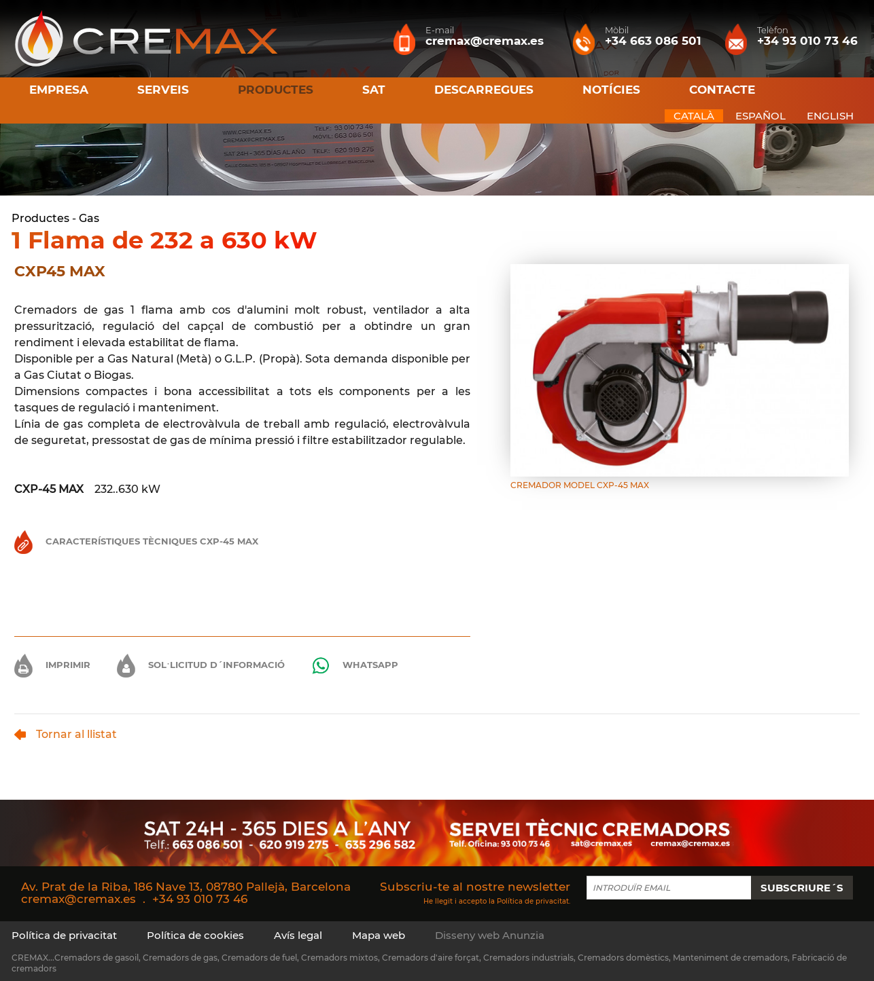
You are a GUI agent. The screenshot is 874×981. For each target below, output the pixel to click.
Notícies (611, 89)
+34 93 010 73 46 (199, 899)
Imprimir (52, 664)
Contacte (722, 89)
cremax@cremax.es (78, 899)
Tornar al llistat (65, 734)
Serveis (163, 89)
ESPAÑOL (760, 115)
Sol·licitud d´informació (201, 664)
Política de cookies (195, 935)
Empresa (58, 89)
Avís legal (298, 935)
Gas (89, 218)
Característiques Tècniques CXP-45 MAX (136, 541)
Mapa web (378, 935)
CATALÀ (694, 115)
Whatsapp (354, 665)
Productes (40, 218)
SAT (373, 89)
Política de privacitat (533, 901)
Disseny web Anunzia (489, 935)
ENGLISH (830, 115)
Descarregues (484, 89)
